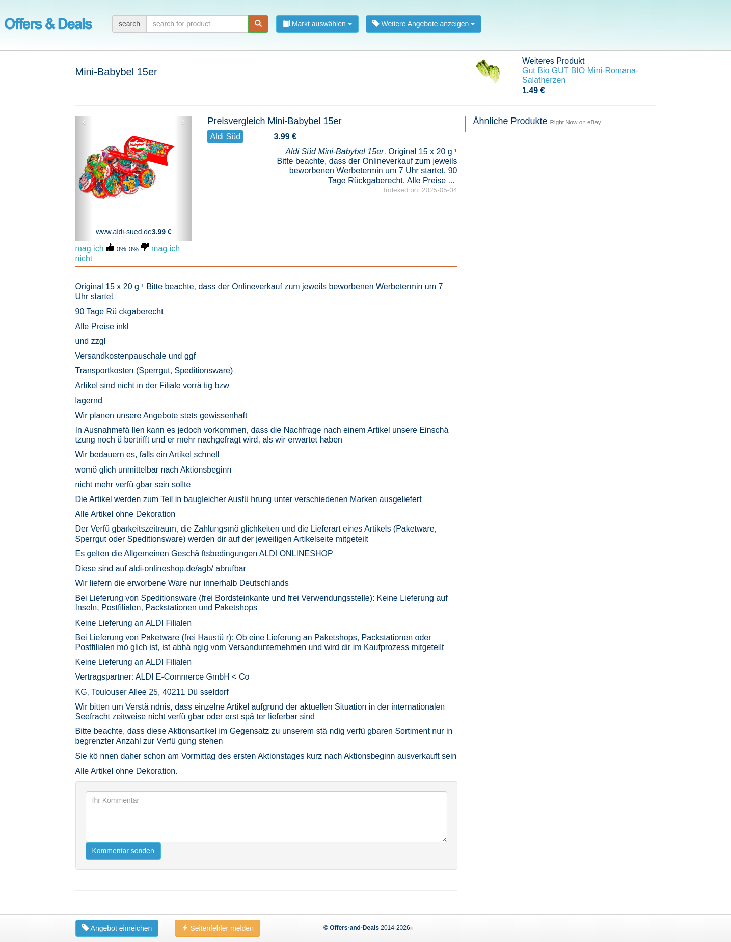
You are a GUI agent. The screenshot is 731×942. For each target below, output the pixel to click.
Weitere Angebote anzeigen (423, 24)
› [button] (183, 121)
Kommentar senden (123, 851)
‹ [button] (84, 121)
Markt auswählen (317, 24)
